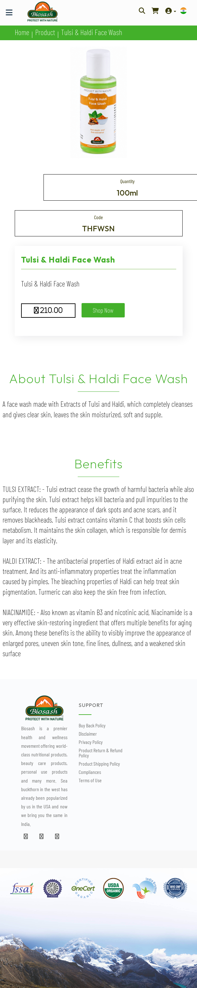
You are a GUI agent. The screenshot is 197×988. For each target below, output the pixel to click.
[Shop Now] (155, 11)
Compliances (90, 772)
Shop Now (103, 310)
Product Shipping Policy (99, 764)
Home (22, 32)
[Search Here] (142, 11)
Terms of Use (90, 780)
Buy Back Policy (92, 725)
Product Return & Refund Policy (100, 752)
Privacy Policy (91, 742)
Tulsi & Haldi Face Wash (91, 32)
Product (45, 32)
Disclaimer (88, 734)
